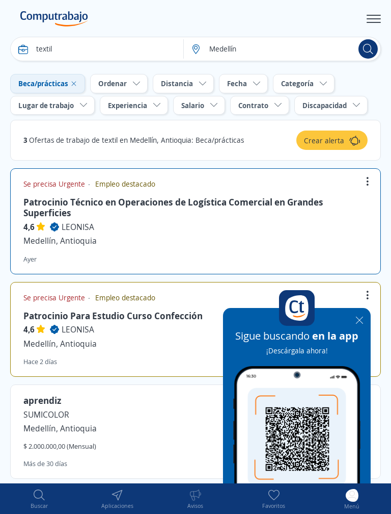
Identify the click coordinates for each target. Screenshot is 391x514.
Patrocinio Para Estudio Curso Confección (113, 316)
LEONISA (78, 227)
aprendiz (42, 400)
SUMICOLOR (46, 414)
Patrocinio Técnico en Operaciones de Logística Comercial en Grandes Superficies (173, 207)
